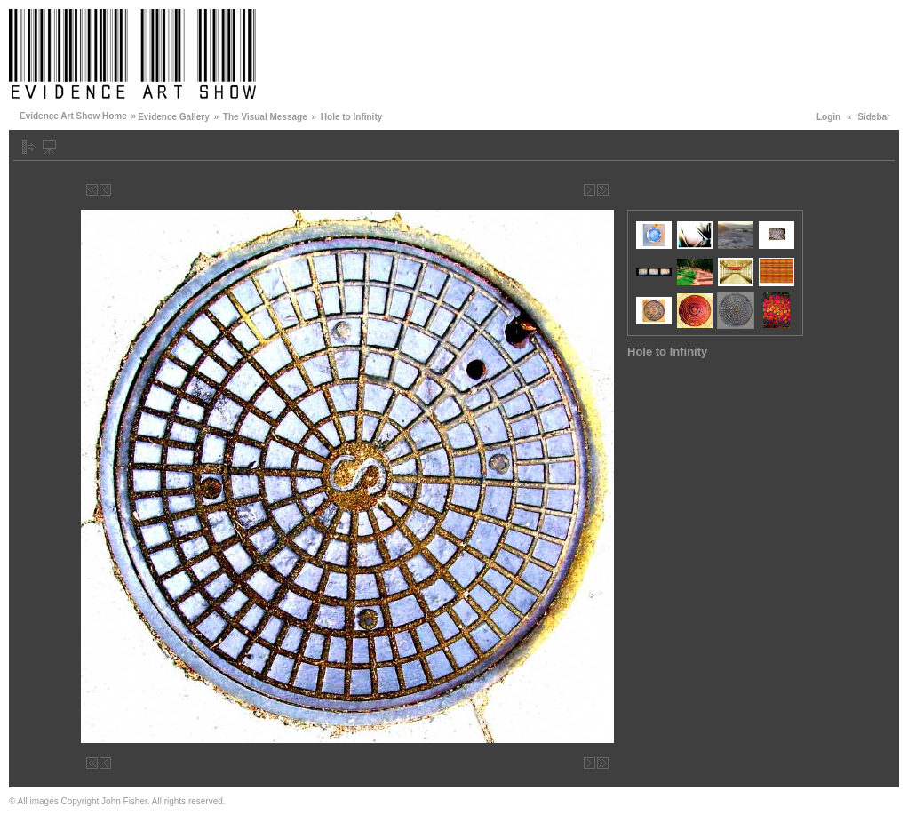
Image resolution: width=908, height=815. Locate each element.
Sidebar (873, 117)
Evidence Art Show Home (73, 116)
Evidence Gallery (174, 117)
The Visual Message (265, 117)
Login (828, 117)
